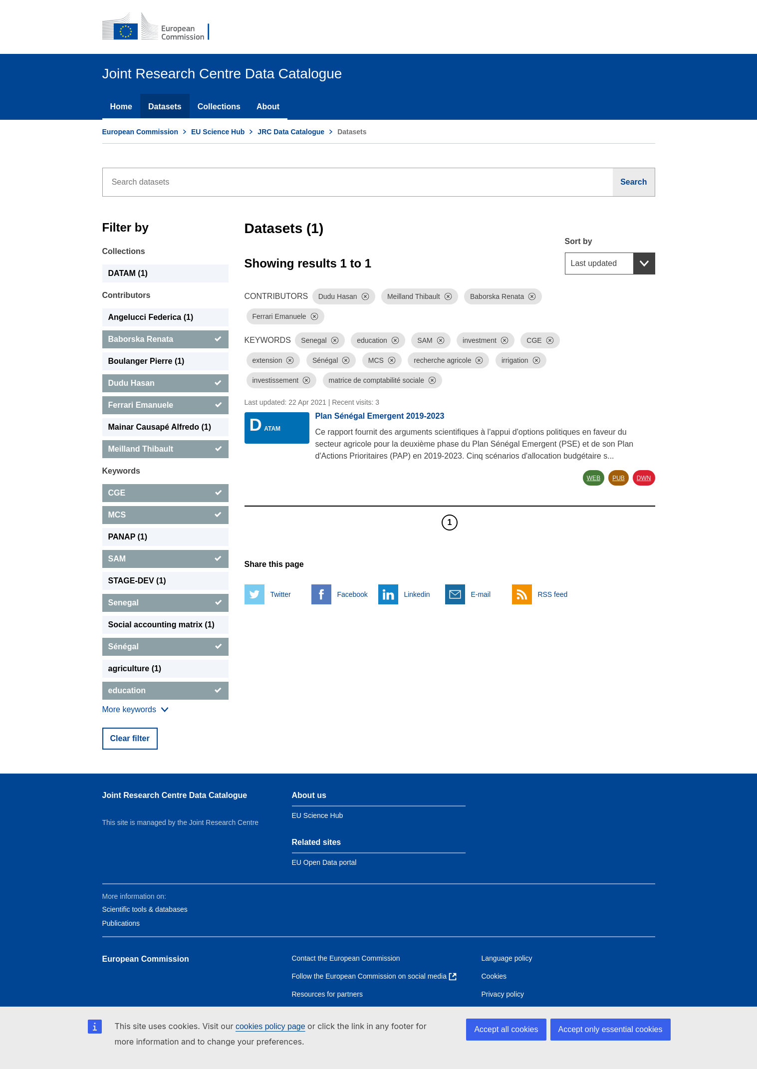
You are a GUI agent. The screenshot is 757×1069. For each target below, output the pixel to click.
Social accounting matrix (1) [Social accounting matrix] (161, 624)
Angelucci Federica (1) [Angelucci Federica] (151, 317)
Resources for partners (327, 994)
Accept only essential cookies (610, 1029)
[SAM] (165, 559)
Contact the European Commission (346, 958)
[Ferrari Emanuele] (165, 405)
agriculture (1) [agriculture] (135, 668)
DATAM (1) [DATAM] (128, 273)
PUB (618, 478)
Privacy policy (503, 994)
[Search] (634, 182)
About (267, 106)
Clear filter (130, 738)
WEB (593, 478)
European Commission (140, 132)
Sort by (578, 241)
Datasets (165, 106)
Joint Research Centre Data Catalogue (175, 795)
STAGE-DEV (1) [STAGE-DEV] (137, 580)
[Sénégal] (165, 647)
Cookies (494, 976)
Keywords (121, 471)
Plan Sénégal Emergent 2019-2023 (380, 416)
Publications (121, 923)
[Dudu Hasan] (165, 383)
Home (121, 106)
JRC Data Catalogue (290, 132)
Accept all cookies (506, 1029)
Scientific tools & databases (145, 909)
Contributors (126, 295)
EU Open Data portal (324, 862)
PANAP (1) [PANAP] (128, 537)
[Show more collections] (135, 710)
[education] (165, 691)
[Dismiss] (365, 296)
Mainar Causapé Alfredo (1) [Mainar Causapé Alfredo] (160, 427)
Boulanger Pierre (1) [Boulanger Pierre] (146, 361)
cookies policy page (270, 1026)
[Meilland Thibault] (165, 449)
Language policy (507, 958)
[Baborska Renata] (165, 339)
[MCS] (165, 515)
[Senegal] (165, 603)
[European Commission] (162, 27)
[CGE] (165, 493)
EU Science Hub (218, 132)
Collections (219, 106)
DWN (644, 478)
